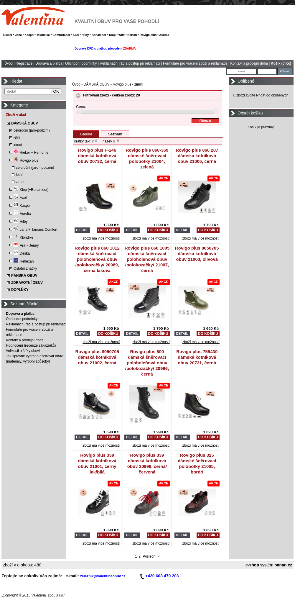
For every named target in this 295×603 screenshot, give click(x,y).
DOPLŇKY (20, 290)
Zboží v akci (16, 115)
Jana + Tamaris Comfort (35, 229)
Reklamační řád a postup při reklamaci (130, 63)
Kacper (22, 206)
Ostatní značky (25, 268)
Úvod (8, 63)
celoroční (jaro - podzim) (35, 168)
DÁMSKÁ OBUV (24, 123)
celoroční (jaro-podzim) (32, 130)
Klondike (23, 237)
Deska (22, 253)
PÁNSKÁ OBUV (24, 275)
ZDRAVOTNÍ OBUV (27, 283)
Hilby (21, 221)
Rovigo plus (26, 160)
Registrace (24, 63)
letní (17, 137)
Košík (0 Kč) (281, 63)
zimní (18, 144)
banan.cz (283, 565)
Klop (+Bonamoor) (31, 190)
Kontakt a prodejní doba (249, 63)
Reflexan (24, 261)
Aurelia (22, 214)
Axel (20, 198)
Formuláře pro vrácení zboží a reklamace (195, 63)
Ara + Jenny (26, 245)
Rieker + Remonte (31, 152)
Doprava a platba (48, 63)
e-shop (252, 565)
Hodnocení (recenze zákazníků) (31, 345)
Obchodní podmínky (81, 63)
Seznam (115, 134)
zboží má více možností (101, 238)
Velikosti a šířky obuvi (23, 351)
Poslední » (151, 556)
